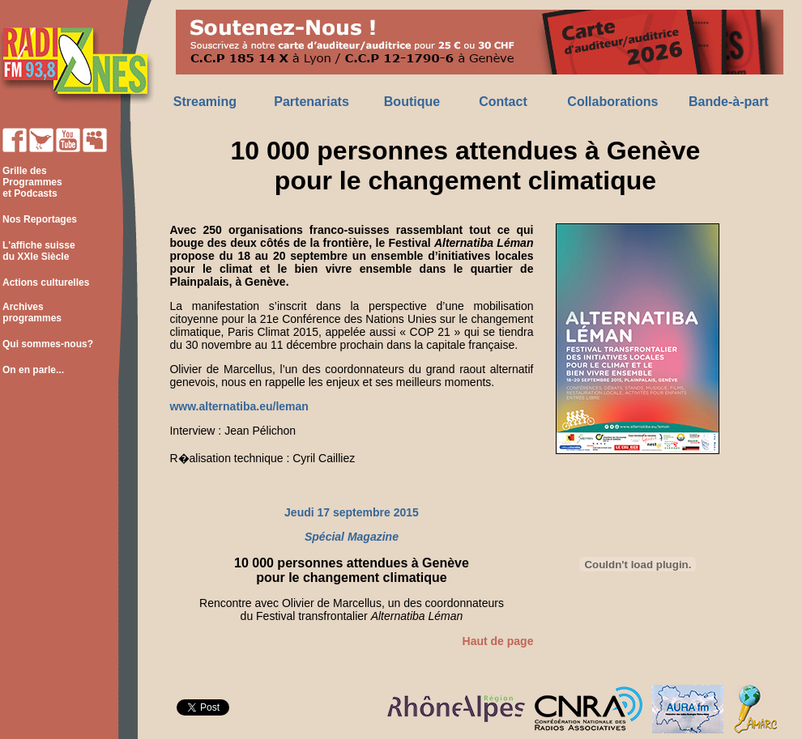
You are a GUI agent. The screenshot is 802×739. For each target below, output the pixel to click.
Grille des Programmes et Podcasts (31, 182)
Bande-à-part (729, 101)
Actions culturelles (45, 282)
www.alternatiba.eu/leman (238, 406)
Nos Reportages (39, 219)
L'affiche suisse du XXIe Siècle (37, 251)
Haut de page (498, 641)
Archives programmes (31, 312)
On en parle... (33, 370)
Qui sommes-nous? (47, 344)
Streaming (205, 101)
